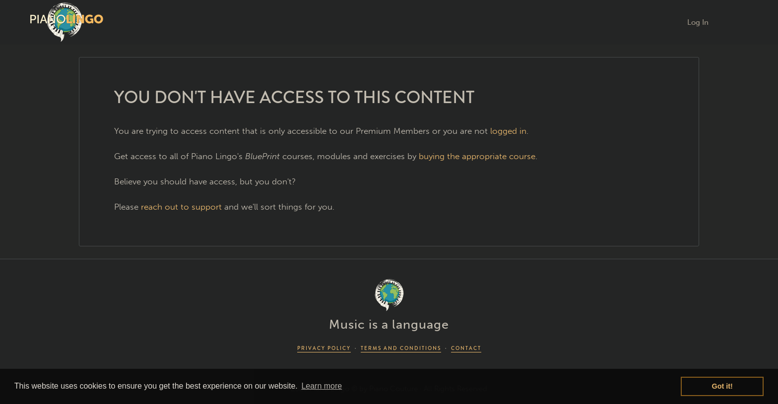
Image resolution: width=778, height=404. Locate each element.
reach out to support (181, 207)
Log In (698, 22)
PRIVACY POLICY (324, 348)
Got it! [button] (722, 386)
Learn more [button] (321, 386)
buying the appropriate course (477, 156)
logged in (508, 131)
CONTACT (466, 348)
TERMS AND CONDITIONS (401, 348)
